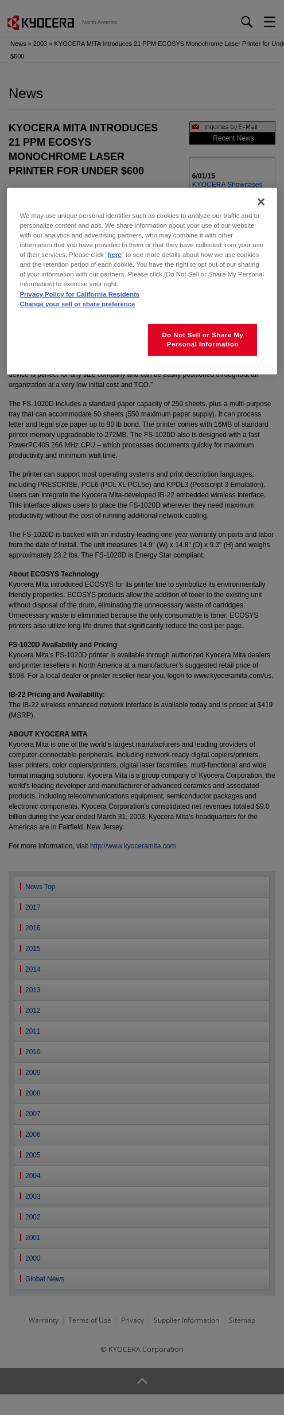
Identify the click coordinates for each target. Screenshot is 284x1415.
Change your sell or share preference (77, 303)
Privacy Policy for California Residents (79, 293)
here (115, 254)
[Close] (261, 202)
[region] (142, 281)
